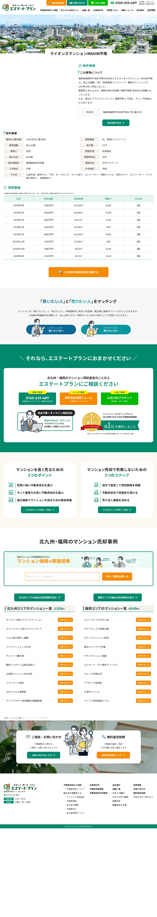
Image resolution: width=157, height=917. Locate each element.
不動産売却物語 (96, 788)
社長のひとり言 (119, 804)
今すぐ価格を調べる (117, 576)
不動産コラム (112, 10)
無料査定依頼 (139, 792)
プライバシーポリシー (143, 796)
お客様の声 (98, 10)
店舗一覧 (86, 10)
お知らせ (116, 800)
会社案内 (140, 10)
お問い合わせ (139, 788)
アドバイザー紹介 (120, 796)
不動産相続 (72, 800)
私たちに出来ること (70, 10)
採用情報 (151, 10)
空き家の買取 (72, 804)
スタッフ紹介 (118, 792)
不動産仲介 (72, 808)
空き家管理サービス (75, 812)
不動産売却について (75, 788)
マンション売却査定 (75, 796)
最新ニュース (127, 10)
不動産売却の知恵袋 (98, 792)
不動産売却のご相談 (49, 10)
